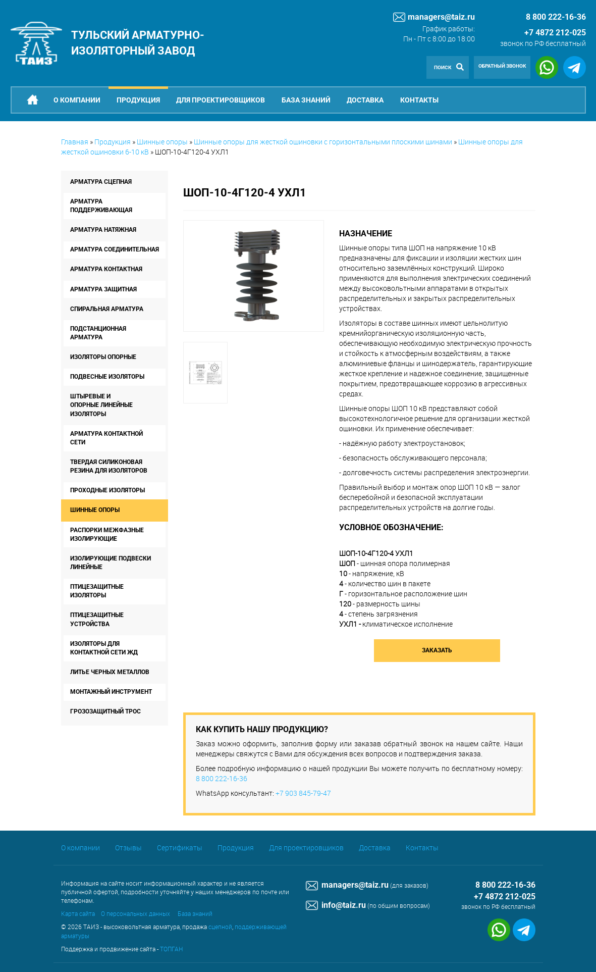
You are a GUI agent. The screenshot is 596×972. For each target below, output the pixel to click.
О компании (76, 100)
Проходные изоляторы (107, 490)
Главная (74, 141)
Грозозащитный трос (105, 711)
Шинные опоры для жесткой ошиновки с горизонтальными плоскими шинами (323, 141)
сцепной (220, 927)
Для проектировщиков (220, 100)
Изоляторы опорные (103, 357)
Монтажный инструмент (111, 691)
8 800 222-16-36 (221, 778)
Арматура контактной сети (106, 438)
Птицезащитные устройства (97, 619)
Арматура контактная (106, 269)
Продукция (138, 100)
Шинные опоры (162, 141)
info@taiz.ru (336, 905)
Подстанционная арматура (98, 333)
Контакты (419, 100)
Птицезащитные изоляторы (97, 591)
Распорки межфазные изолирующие (107, 534)
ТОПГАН (171, 949)
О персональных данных (135, 913)
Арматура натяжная (103, 229)
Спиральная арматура (106, 309)
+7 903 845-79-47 (303, 793)
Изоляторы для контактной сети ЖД (104, 648)
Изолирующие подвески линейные (110, 563)
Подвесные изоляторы (107, 376)
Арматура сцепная (101, 181)
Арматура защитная (103, 289)
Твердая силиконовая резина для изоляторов (108, 466)
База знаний (306, 100)
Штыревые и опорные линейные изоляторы (101, 405)
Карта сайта (78, 913)
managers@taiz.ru (434, 17)
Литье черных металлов (109, 672)
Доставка (365, 100)
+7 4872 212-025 (555, 32)
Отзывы (128, 847)
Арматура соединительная (114, 249)
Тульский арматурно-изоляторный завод (137, 43)
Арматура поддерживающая (101, 206)
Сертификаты (179, 847)
